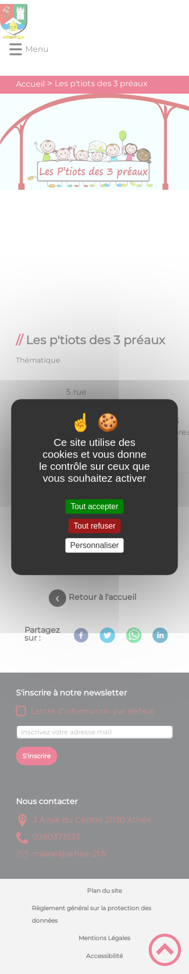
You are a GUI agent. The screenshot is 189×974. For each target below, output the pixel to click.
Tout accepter (94, 506)
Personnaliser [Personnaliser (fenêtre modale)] (94, 545)
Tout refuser (94, 526)
